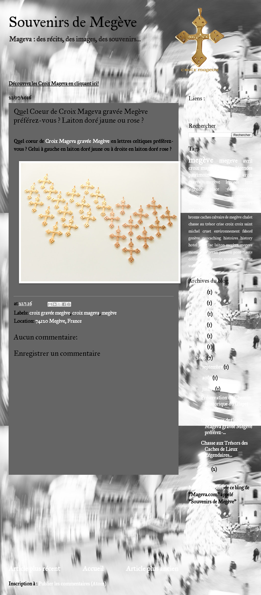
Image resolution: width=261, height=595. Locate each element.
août (207, 378)
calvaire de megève (227, 217)
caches (205, 217)
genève (194, 238)
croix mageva (85, 313)
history (246, 238)
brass (238, 210)
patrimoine (199, 175)
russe (206, 259)
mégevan (210, 252)
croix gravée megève (49, 313)
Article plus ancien (152, 568)
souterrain (232, 259)
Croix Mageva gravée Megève (77, 141)
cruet (206, 231)
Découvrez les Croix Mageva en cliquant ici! (54, 84)
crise (220, 224)
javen (202, 245)
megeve (228, 160)
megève (108, 313)
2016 (201, 358)
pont (237, 252)
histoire (226, 168)
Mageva (196, 109)
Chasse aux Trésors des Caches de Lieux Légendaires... (224, 449)
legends (232, 182)
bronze (193, 217)
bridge (247, 210)
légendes (243, 168)
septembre (213, 367)
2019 (201, 336)
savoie (217, 259)
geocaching (211, 238)
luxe (248, 182)
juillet (208, 389)
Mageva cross (222, 210)
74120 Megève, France (58, 321)
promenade (198, 196)
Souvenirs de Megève (73, 22)
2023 (201, 303)
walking (194, 266)
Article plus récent (34, 568)
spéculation (199, 210)
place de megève (231, 189)
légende (195, 189)
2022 (201, 314)
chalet (247, 217)
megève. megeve (239, 245)
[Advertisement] (94, 519)
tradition (227, 175)
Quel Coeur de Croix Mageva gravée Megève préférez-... (226, 426)
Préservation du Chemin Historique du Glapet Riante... (226, 404)
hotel (192, 245)
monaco (195, 252)
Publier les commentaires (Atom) (72, 584)
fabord (247, 231)
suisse (247, 259)
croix (229, 224)
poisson (225, 252)
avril (247, 161)
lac (210, 245)
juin (206, 469)
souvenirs (243, 203)
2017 (201, 347)
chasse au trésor (201, 224)
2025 (201, 292)
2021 (201, 325)
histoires (230, 238)
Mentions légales (205, 488)
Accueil (93, 568)
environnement (227, 231)
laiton (219, 245)
